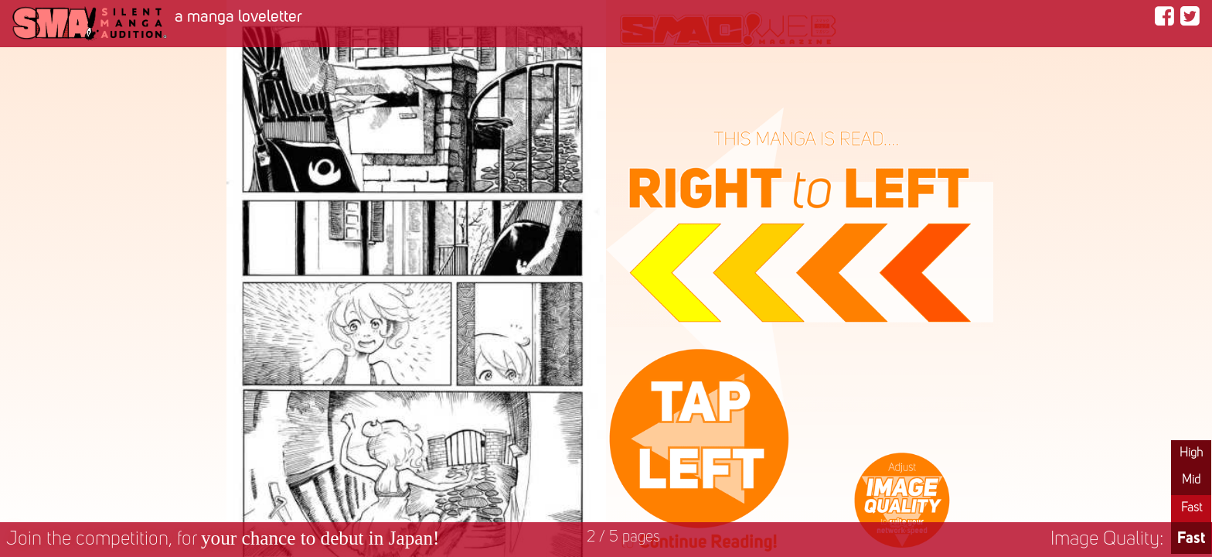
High (1191, 453)
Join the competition (222, 539)
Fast (1191, 508)
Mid (1191, 480)
